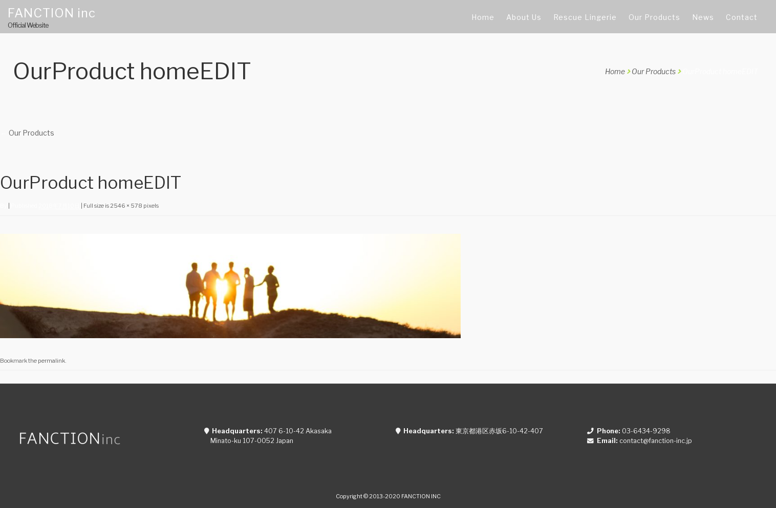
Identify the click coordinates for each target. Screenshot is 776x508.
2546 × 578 (126, 205)
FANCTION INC (421, 496)
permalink (51, 360)
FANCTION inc (52, 13)
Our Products (654, 71)
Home (615, 71)
